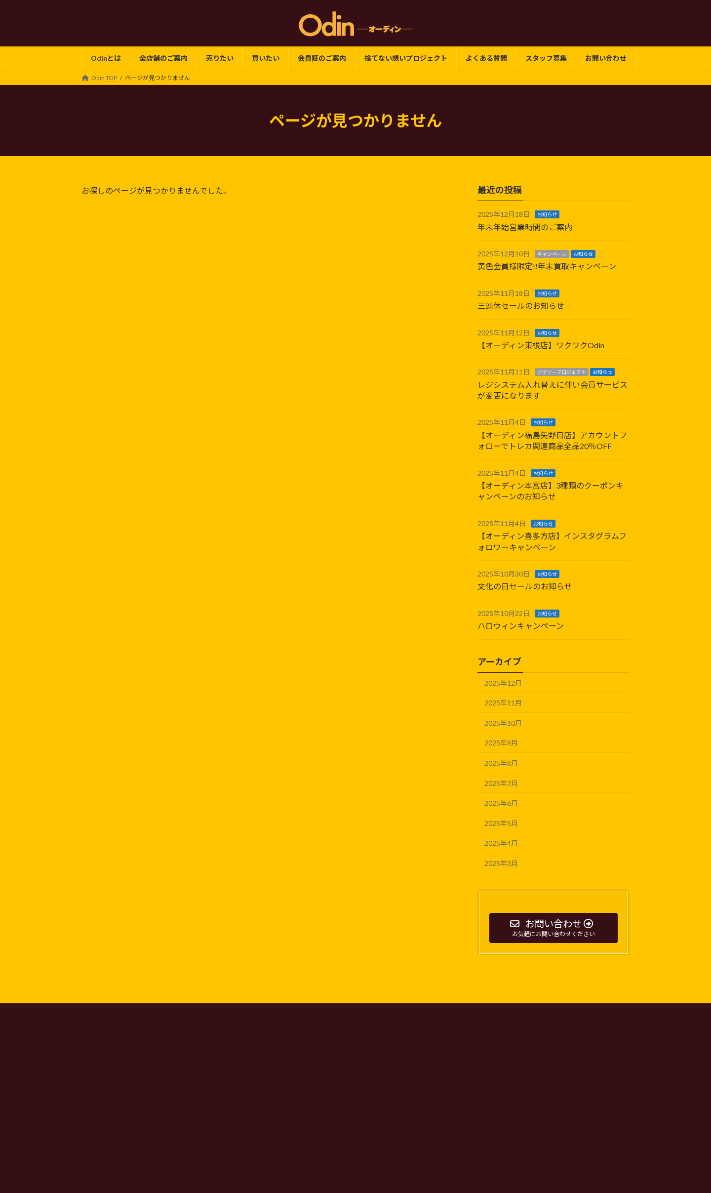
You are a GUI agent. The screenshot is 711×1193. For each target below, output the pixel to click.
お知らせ (547, 214)
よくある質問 (428, 1012)
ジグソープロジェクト (561, 372)
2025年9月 (501, 743)
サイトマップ (483, 1012)
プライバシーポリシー (285, 1012)
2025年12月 (503, 683)
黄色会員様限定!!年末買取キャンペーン (546, 266)
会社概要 (345, 1012)
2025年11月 (503, 703)
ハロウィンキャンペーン (520, 625)
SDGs (384, 1012)
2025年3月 (501, 863)
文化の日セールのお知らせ (524, 586)
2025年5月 (501, 823)
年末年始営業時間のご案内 (524, 227)
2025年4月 (501, 843)
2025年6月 (501, 803)
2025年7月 (501, 783)
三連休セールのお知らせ (520, 305)
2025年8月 (501, 763)
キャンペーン (552, 254)
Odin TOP (223, 1012)
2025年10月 (503, 723)
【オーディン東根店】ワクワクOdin (540, 345)
